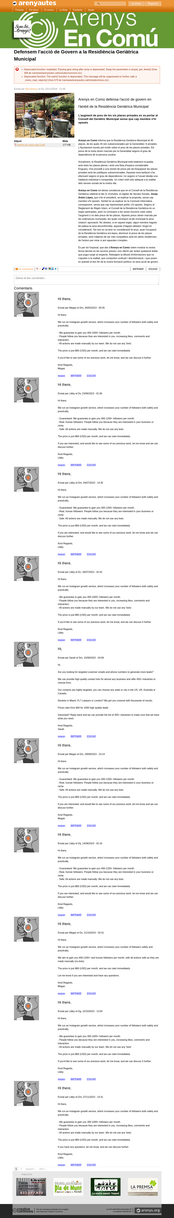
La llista (63, 10)
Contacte (77, 10)
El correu (49, 10)
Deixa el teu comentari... (86, 280)
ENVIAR (153, 269)
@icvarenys (31, 89)
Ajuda (91, 10)
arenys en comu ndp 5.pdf (31, 145)
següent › (30, 1169)
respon (61, 375)
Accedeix (136, 3)
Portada (19, 10)
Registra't (153, 3)
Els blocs (34, 10)
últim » (42, 1169)
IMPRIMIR (138, 269)
